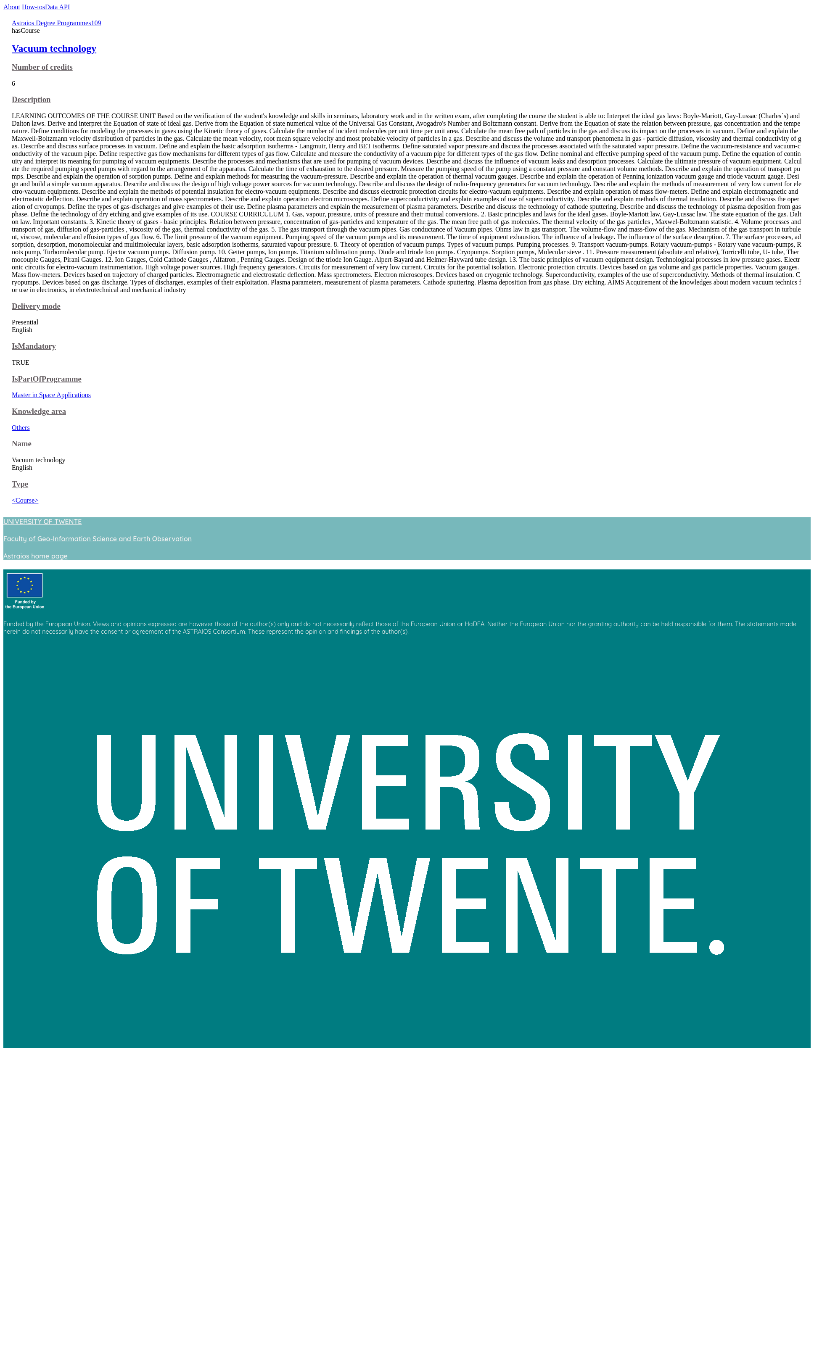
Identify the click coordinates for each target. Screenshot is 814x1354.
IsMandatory (34, 346)
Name (22, 443)
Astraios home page (35, 556)
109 (96, 22)
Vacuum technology (54, 48)
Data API (57, 7)
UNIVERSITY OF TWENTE (42, 521)
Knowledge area (39, 411)
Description (31, 99)
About (11, 7)
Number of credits (42, 67)
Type (20, 483)
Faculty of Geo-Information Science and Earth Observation (97, 539)
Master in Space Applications (51, 394)
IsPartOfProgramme (47, 378)
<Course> (25, 500)
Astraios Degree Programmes (51, 22)
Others (21, 427)
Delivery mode (36, 306)
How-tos (33, 7)
